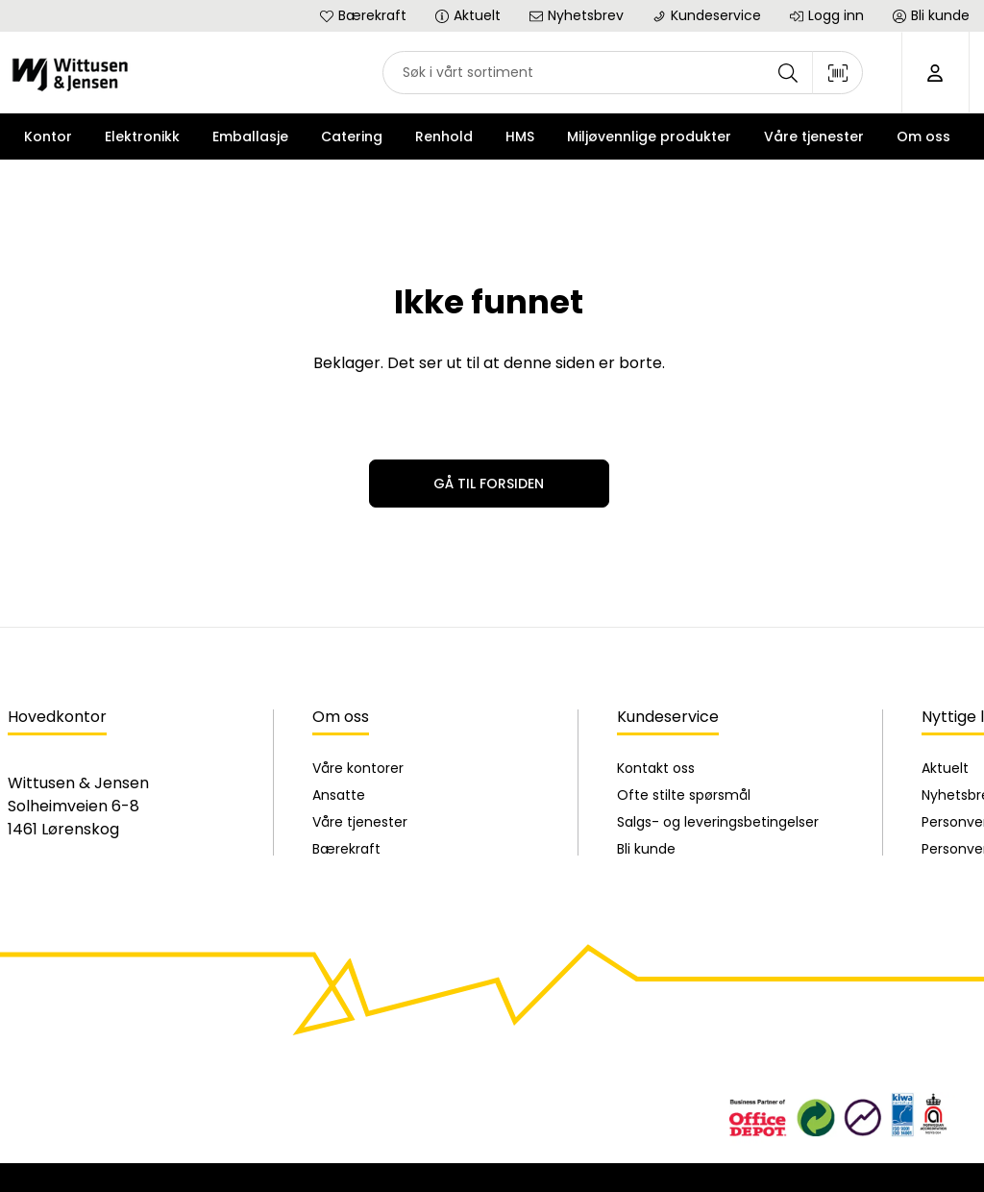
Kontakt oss (656, 768)
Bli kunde (646, 848)
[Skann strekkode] (838, 72)
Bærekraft (346, 848)
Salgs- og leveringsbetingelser (718, 822)
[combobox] (622, 72)
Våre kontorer (358, 768)
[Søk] (788, 72)
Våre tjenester (359, 822)
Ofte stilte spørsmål (683, 795)
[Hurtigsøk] (622, 72)
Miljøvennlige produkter (649, 136)
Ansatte (338, 795)
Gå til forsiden (488, 483)
